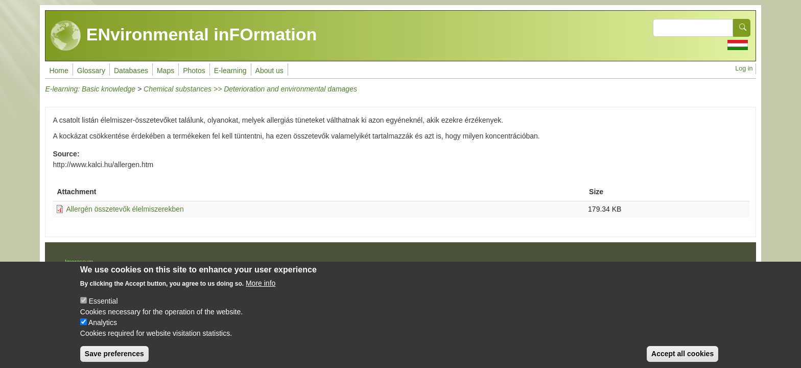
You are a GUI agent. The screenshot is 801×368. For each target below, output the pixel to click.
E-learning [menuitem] (230, 70)
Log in (743, 68)
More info (260, 291)
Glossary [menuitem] (91, 70)
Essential (103, 309)
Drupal (434, 265)
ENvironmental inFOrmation (184, 35)
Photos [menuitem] (194, 70)
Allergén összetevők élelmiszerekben (124, 209)
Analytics (102, 331)
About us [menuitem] (269, 70)
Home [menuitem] (58, 70)
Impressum (79, 262)
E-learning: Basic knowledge (90, 89)
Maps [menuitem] (165, 70)
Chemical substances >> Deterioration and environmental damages (250, 89)
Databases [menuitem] (131, 70)
